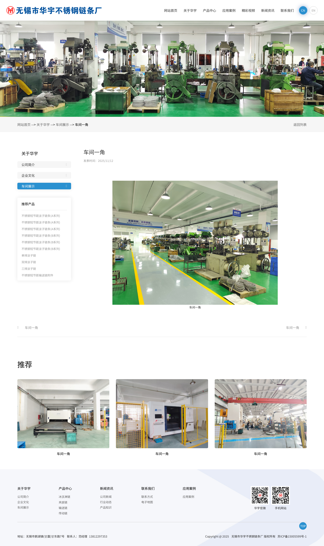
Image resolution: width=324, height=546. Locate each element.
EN (313, 10)
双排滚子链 (28, 262)
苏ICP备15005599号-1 (292, 536)
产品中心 (209, 10)
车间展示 (62, 124)
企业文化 (28, 175)
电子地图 (147, 502)
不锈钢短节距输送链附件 (37, 275)
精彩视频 (248, 10)
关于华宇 (190, 10)
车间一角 (31, 327)
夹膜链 (63, 502)
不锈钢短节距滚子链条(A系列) (40, 216)
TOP (303, 526)
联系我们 (287, 10)
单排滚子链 (28, 255)
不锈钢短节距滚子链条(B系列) (40, 235)
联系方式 (147, 497)
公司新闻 (106, 497)
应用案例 (229, 10)
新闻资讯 (267, 10)
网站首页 (170, 10)
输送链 (63, 508)
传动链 (63, 513)
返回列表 (300, 124)
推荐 (24, 364)
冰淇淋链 (64, 497)
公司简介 (28, 164)
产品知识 (106, 507)
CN (303, 10)
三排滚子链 (28, 268)
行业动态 (106, 502)
